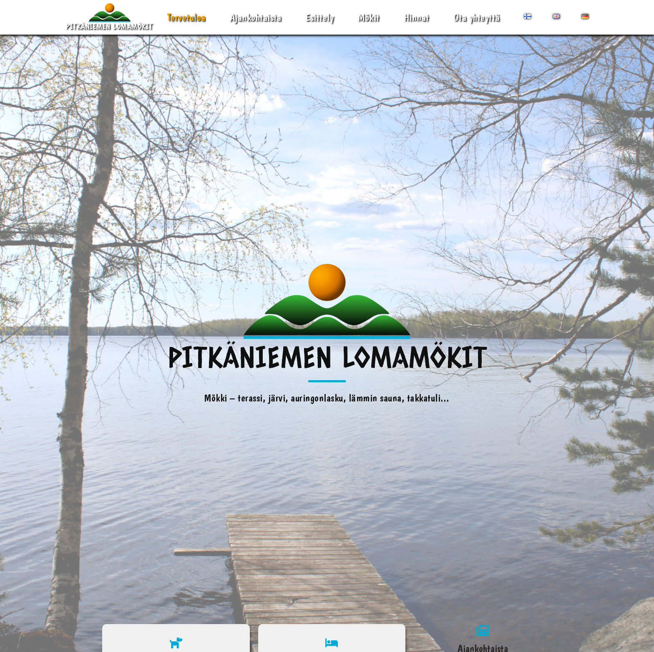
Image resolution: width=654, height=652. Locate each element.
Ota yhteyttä (476, 17)
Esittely (319, 17)
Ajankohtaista (256, 17)
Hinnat (416, 17)
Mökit (369, 17)
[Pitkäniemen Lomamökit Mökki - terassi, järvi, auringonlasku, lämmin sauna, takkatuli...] (109, 17)
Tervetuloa (186, 17)
